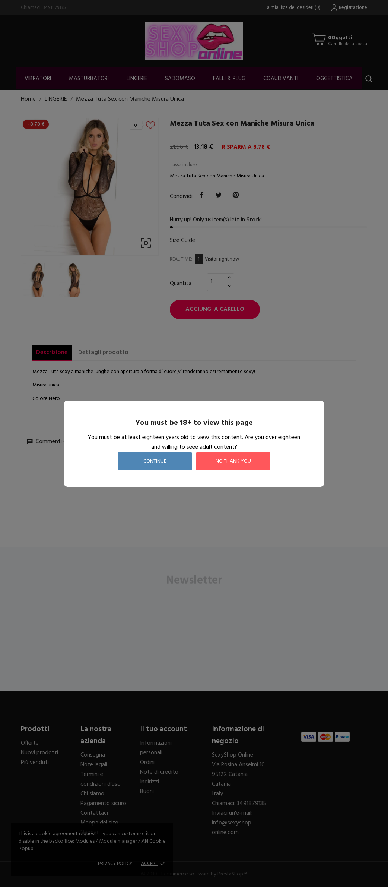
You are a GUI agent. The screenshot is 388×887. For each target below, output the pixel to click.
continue (154, 461)
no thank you (233, 461)
